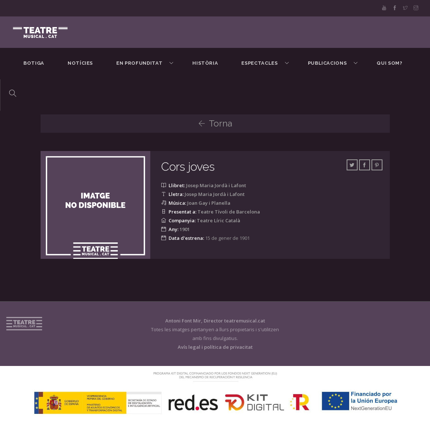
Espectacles (259, 63)
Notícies (80, 63)
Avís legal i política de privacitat (215, 347)
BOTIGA (33, 63)
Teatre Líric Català (218, 220)
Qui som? (389, 63)
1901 (185, 229)
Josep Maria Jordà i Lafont (216, 185)
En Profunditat (139, 63)
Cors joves (188, 166)
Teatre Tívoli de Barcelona (228, 211)
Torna (215, 123)
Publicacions (327, 63)
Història (205, 63)
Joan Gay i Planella (208, 203)
